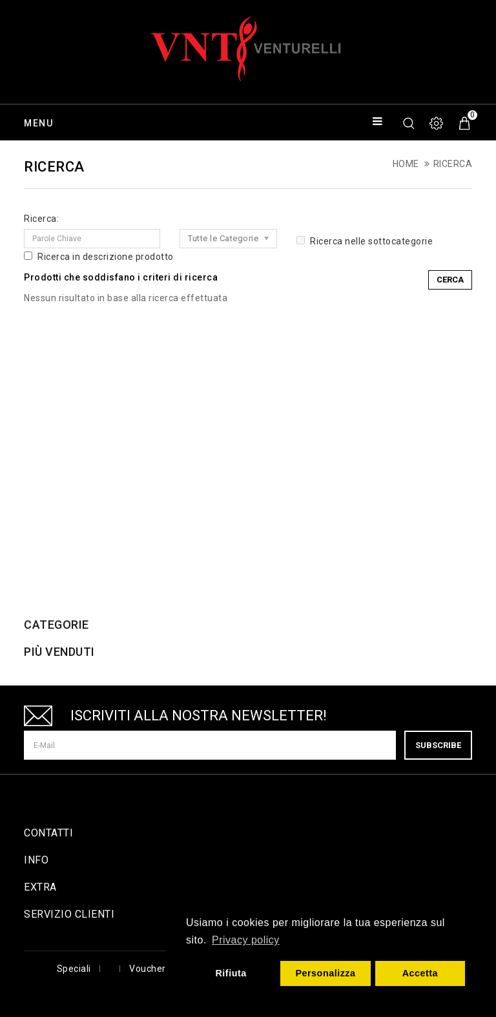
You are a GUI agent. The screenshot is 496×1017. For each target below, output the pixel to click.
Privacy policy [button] (246, 939)
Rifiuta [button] (230, 973)
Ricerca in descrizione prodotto (99, 257)
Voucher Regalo (163, 968)
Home (406, 164)
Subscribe (438, 745)
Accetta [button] (420, 973)
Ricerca (453, 164)
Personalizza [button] (325, 973)
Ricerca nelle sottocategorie (364, 241)
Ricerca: (41, 218)
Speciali (74, 968)
